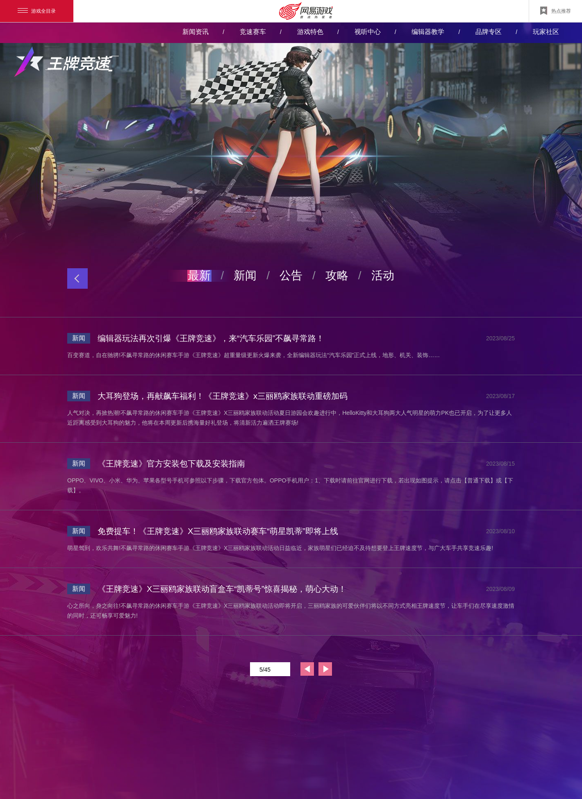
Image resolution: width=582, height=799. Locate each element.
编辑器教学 (427, 31)
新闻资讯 (195, 31)
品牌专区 (488, 31)
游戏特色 (310, 31)
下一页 (325, 669)
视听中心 (368, 31)
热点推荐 (555, 11)
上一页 (307, 669)
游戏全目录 (37, 11)
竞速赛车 (253, 31)
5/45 (271, 669)
